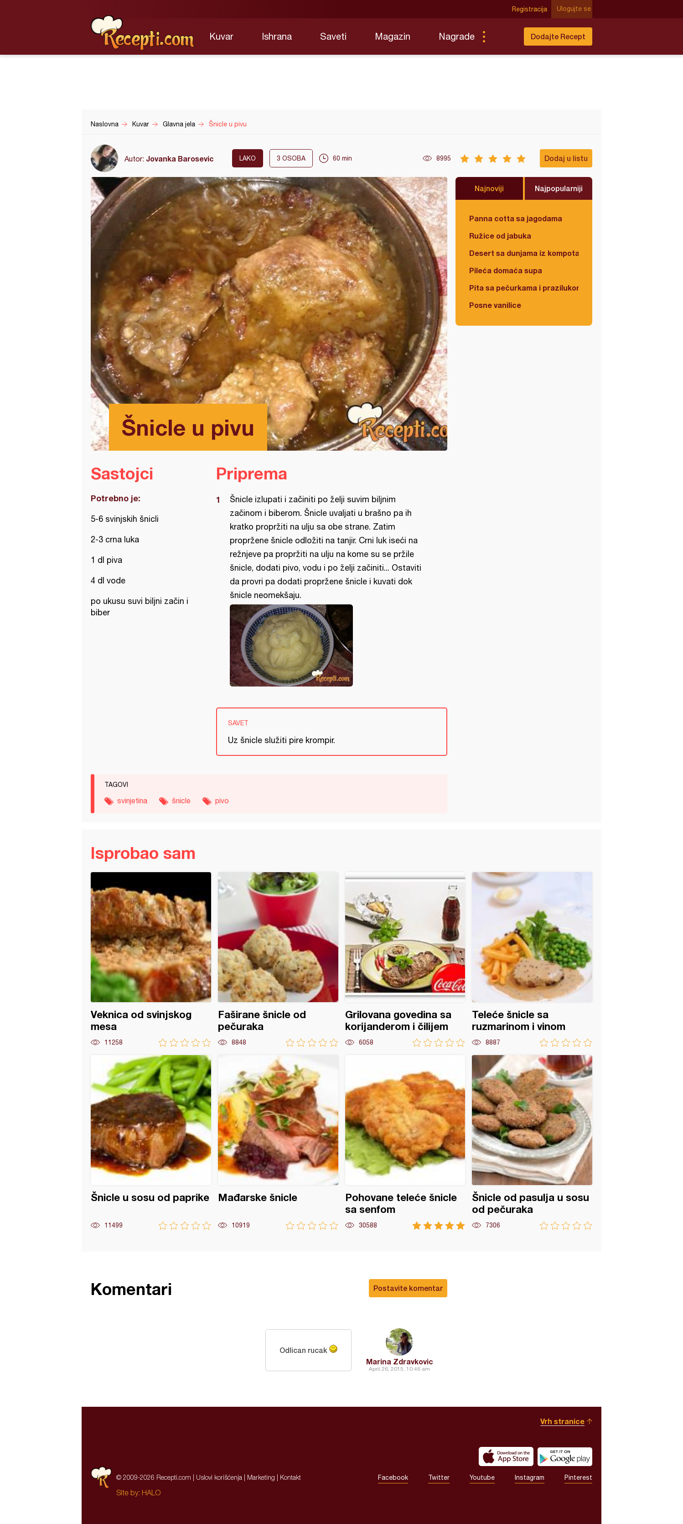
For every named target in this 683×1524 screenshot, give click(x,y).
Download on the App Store (506, 1456)
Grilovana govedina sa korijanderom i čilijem (405, 959)
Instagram (529, 1477)
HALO (151, 1492)
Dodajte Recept (558, 36)
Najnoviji (489, 188)
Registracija (530, 9)
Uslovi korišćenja (219, 1477)
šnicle (181, 800)
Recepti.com (143, 33)
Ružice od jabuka (500, 235)
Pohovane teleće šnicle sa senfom (405, 1142)
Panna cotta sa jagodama (515, 218)
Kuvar (221, 36)
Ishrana (277, 36)
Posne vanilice (495, 305)
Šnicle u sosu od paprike (151, 1142)
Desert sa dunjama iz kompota (524, 253)
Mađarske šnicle (278, 1142)
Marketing (261, 1477)
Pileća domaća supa (505, 270)
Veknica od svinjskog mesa (151, 959)
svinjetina (132, 800)
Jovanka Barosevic (180, 158)
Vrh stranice (562, 1421)
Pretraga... (502, 36)
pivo (222, 800)
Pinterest (578, 1477)
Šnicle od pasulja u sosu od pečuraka (532, 1142)
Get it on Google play (565, 1456)
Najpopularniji (559, 188)
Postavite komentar (408, 1288)
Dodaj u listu (566, 158)
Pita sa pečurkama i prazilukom (524, 287)
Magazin (392, 36)
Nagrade (457, 36)
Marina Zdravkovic (399, 1361)
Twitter (439, 1477)
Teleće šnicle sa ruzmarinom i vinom (532, 959)
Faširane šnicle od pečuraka (278, 959)
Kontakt (290, 1477)
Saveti (333, 36)
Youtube (482, 1477)
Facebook (393, 1477)
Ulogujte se (575, 9)
